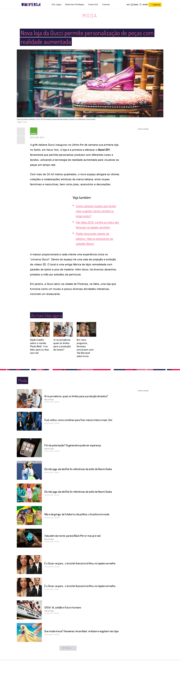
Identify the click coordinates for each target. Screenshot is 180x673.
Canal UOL (93, 4)
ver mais (68, 648)
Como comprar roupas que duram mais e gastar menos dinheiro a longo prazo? (96, 211)
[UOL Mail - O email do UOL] (134, 4)
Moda (90, 15)
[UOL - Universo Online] (42, 4)
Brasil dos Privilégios (74, 4)
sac (128, 5)
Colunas (106, 4)
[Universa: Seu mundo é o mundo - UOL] (31, 4)
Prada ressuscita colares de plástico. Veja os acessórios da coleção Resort (94, 238)
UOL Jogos (56, 4)
